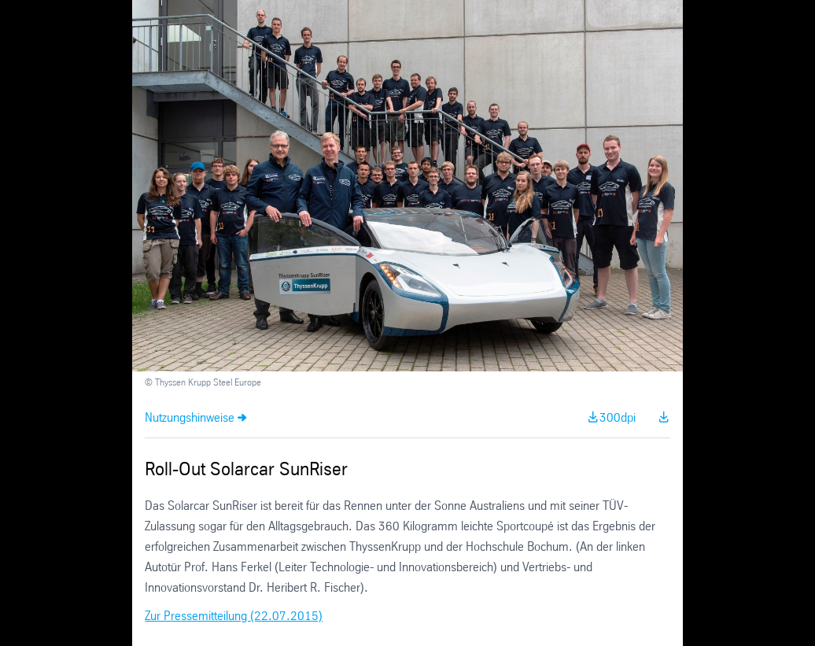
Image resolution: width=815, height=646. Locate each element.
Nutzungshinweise (189, 418)
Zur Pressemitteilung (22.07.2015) (234, 616)
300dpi (617, 418)
